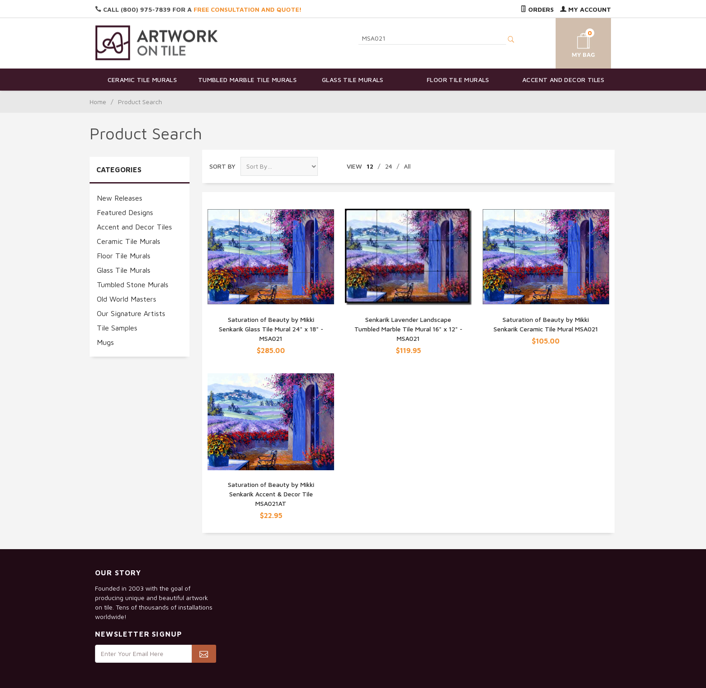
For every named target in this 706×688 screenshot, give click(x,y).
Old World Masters (126, 299)
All (407, 166)
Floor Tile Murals (458, 79)
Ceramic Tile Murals (142, 79)
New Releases (119, 198)
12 (370, 166)
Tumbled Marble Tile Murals (247, 79)
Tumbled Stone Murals (132, 284)
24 (388, 166)
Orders (537, 9)
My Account (585, 9)
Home (98, 101)
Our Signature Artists (131, 313)
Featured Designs (125, 212)
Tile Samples (117, 328)
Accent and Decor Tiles (563, 79)
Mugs (105, 342)
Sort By (222, 166)
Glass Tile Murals (353, 79)
